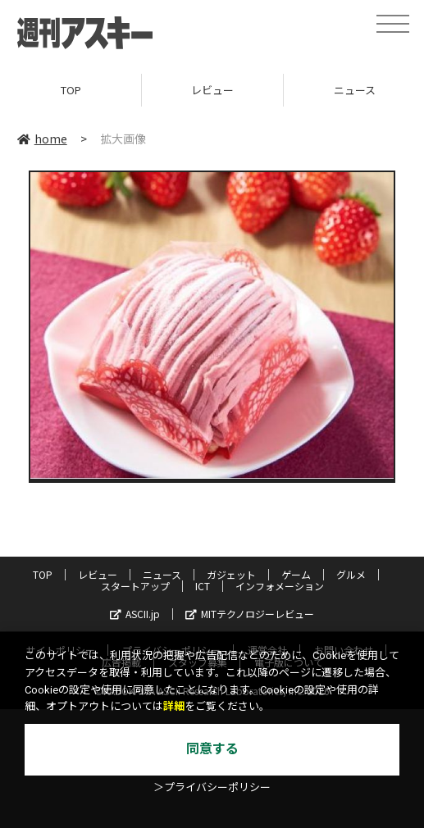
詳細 (174, 706)
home (42, 138)
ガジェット (231, 574)
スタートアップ (135, 586)
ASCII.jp (135, 614)
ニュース (162, 574)
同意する (212, 749)
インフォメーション (279, 586)
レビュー (212, 90)
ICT (202, 586)
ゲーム (296, 574)
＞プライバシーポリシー (212, 787)
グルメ (351, 574)
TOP (71, 90)
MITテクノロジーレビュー (249, 614)
